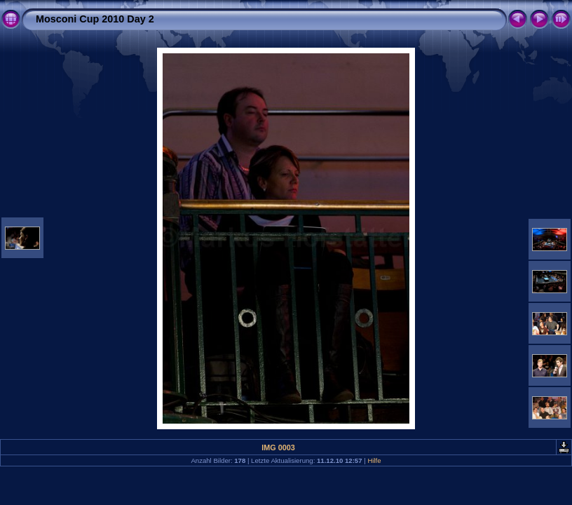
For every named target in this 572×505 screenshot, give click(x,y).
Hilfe (374, 460)
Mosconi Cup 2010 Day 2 (95, 19)
